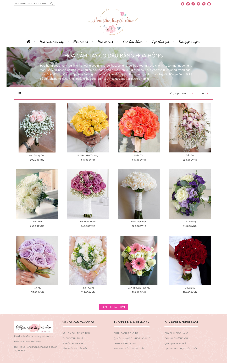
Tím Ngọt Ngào (88, 221)
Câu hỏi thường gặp (176, 338)
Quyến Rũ (190, 287)
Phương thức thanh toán (129, 348)
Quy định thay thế (175, 343)
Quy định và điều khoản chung (132, 338)
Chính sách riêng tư (126, 333)
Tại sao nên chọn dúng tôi (180, 348)
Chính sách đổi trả (125, 343)
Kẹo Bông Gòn (37, 155)
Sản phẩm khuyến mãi (75, 348)
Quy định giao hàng (176, 333)
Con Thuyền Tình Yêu (139, 287)
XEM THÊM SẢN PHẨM (113, 307)
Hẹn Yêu (37, 287)
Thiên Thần (37, 221)
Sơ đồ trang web (73, 343)
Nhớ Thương (88, 287)
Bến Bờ (190, 155)
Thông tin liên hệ (73, 338)
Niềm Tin (138, 155)
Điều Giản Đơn (139, 221)
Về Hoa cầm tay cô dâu (76, 333)
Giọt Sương (190, 221)
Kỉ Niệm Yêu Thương (87, 155)
